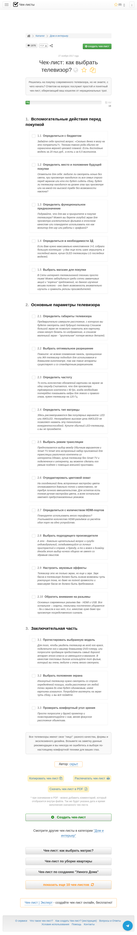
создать (97, 46)
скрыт (74, 764)
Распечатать (92, 778)
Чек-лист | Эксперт (38, 902)
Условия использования (55, 924)
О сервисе (21, 920)
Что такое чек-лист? (41, 920)
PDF (43, 46)
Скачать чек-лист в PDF (69, 789)
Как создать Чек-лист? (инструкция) (76, 920)
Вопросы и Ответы (110, 920)
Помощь (76, 924)
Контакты (89, 924)
